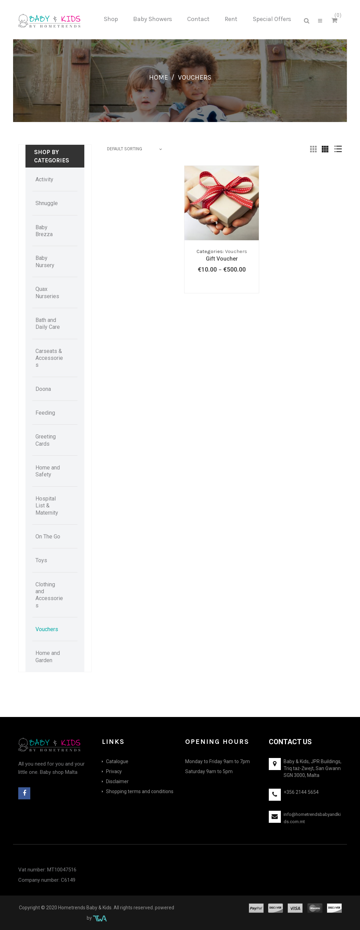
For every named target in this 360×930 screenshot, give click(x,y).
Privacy (114, 771)
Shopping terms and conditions (139, 791)
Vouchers (236, 251)
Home (158, 77)
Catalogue (117, 761)
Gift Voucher (222, 258)
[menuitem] (111, 19)
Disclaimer (117, 781)
